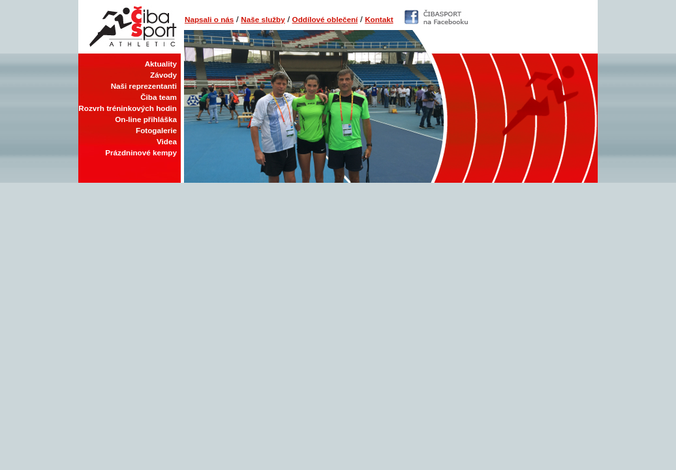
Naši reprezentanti (144, 86)
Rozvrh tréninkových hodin (127, 108)
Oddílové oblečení (325, 19)
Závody (163, 74)
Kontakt (379, 19)
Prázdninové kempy (141, 152)
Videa (167, 141)
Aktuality (161, 63)
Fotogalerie (156, 130)
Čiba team (158, 97)
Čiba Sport (129, 27)
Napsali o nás (209, 19)
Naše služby (263, 19)
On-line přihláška (146, 119)
